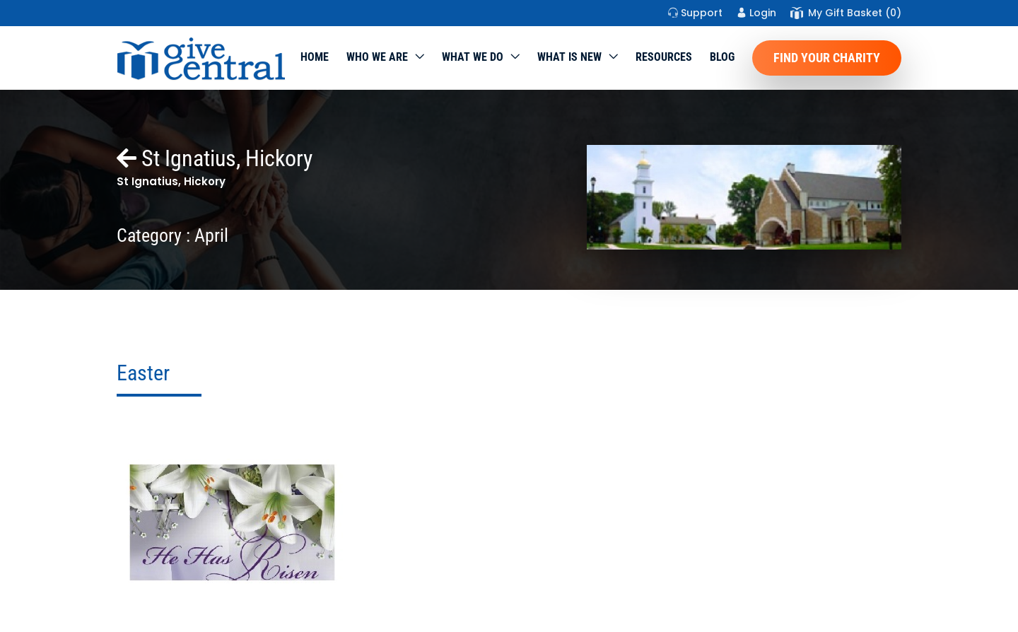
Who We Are (377, 57)
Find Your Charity (826, 57)
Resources (664, 57)
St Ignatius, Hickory (214, 158)
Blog (722, 57)
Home (314, 57)
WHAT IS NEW (569, 57)
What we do (472, 57)
